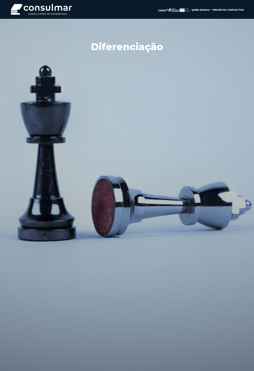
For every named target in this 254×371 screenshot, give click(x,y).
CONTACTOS (235, 9)
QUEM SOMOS (200, 9)
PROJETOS (219, 9)
